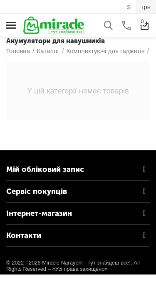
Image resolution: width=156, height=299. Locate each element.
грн (146, 6)
